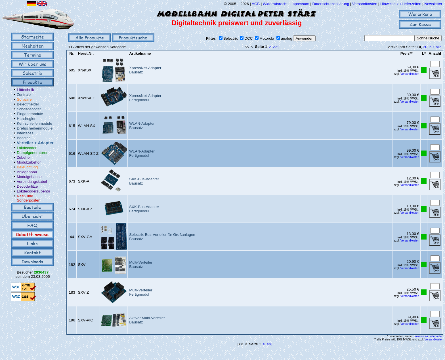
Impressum (300, 4)
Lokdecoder (27, 148)
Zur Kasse (420, 24)
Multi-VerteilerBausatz (140, 264)
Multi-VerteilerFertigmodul (140, 292)
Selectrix (32, 73)
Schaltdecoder (29, 109)
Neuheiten (32, 46)
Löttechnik (25, 90)
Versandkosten (365, 4)
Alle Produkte (89, 37)
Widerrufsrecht (275, 4)
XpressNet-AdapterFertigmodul (145, 98)
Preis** (406, 53)
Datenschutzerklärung (330, 4)
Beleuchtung (27, 167)
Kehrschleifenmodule (34, 123)
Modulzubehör (29, 162)
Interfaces (25, 133)
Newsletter (433, 4)
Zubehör (24, 157)
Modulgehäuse (29, 177)
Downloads (32, 261)
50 (431, 47)
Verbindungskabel (32, 181)
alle (439, 47)
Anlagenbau (27, 172)
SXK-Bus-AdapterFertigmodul (144, 209)
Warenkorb (420, 14)
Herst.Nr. (86, 53)
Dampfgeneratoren (32, 153)
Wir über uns (32, 64)
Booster (23, 138)
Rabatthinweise (32, 234)
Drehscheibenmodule (35, 128)
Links (32, 243)
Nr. (72, 53)
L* (424, 53)
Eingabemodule (30, 114)
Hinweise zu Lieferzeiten (400, 4)
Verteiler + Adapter (35, 143)
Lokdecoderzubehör (33, 191)
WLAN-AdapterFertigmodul (142, 153)
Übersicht (32, 216)
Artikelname (140, 53)
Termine (32, 55)
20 (425, 47)
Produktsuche (133, 37)
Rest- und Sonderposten (28, 198)
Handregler (26, 119)
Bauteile (32, 207)
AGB (256, 4)
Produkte (32, 82)
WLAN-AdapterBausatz (142, 125)
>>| (275, 47)
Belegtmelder (28, 104)
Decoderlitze (27, 186)
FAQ (32, 225)
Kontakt (32, 252)
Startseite (32, 36)
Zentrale (24, 94)
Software (24, 99)
